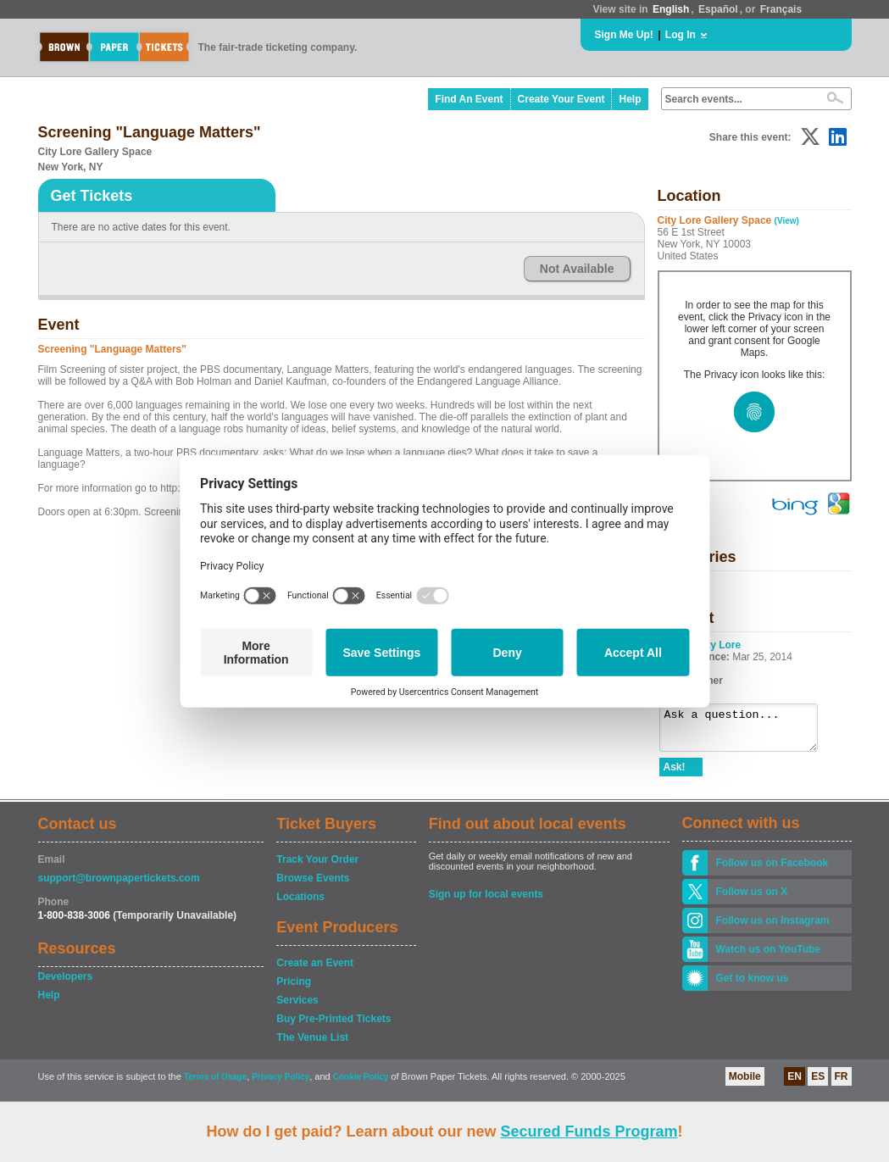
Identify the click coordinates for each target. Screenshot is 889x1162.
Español (718, 9)
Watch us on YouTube (768, 957)
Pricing (293, 989)
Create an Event (314, 970)
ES (818, 1084)
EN (794, 1084)
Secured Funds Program (588, 1131)
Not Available (577, 268)
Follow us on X (752, 899)
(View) (787, 220)
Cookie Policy (361, 1084)
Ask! (675, 775)
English (671, 9)
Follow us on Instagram (773, 928)
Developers (65, 984)
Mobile (745, 1084)
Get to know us (752, 986)
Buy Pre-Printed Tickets (333, 1026)
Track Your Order (317, 867)
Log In (680, 35)
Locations (300, 904)
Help (630, 99)
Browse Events (312, 886)
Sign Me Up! (624, 35)
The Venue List (312, 1045)
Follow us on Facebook (772, 870)
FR (841, 1084)
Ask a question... (747, 731)
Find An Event (469, 99)
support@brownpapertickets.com (119, 886)
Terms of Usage (215, 1084)
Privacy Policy (280, 1084)
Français (781, 9)
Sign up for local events (486, 902)
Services (297, 1008)
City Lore (719, 645)
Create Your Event (561, 99)
